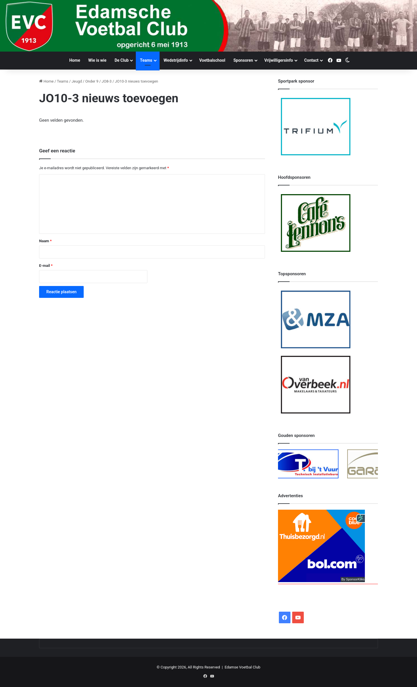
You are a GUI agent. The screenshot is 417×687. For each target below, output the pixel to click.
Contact (311, 60)
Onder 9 (91, 81)
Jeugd (77, 81)
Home (74, 60)
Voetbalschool (212, 60)
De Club (122, 60)
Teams (146, 60)
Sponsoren (243, 60)
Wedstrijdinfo (176, 60)
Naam (45, 241)
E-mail (46, 265)
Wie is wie (97, 60)
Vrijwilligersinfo (278, 60)
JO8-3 (106, 81)
